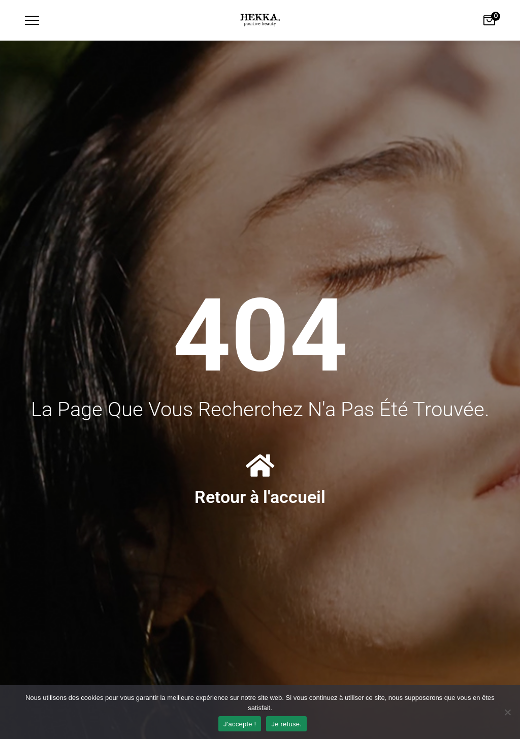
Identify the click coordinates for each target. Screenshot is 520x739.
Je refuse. (286, 724)
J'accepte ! (239, 724)
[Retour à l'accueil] (260, 465)
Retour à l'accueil (260, 497)
